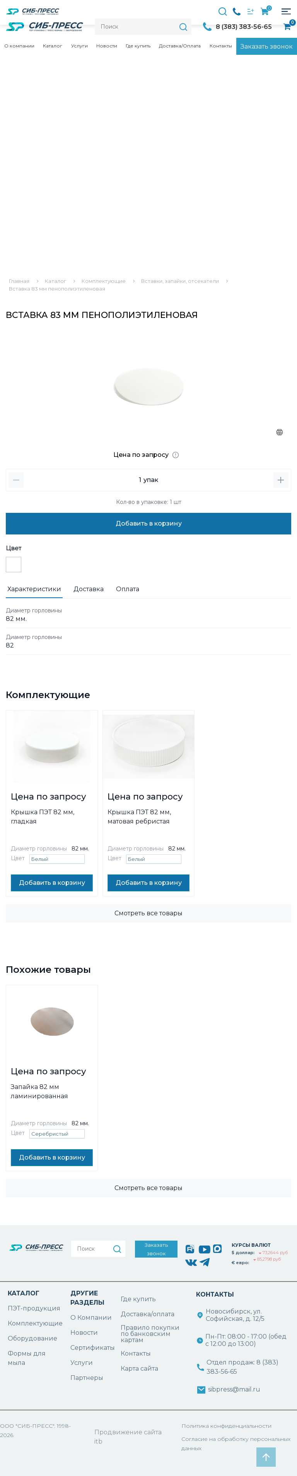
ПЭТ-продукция (34, 1308)
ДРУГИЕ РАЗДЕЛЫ (87, 1298)
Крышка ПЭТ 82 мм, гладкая (42, 816)
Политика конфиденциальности (226, 1425)
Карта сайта (139, 1368)
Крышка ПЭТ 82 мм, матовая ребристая (139, 816)
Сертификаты (92, 1347)
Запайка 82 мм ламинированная (39, 1091)
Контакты (221, 46)
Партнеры (86, 1377)
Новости (106, 46)
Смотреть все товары (148, 913)
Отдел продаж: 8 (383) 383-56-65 (242, 1367)
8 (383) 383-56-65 (244, 26)
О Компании (91, 1317)
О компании (19, 46)
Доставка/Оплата (180, 46)
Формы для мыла (27, 1358)
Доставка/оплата (147, 1314)
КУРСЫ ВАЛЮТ (251, 1245)
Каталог (52, 46)
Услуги (79, 46)
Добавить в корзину (149, 523)
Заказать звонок (267, 46)
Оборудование (32, 1338)
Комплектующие (48, 694)
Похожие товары (48, 969)
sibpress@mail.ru (234, 1389)
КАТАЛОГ (23, 1293)
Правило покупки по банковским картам (150, 1334)
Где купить (138, 46)
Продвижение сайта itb (128, 1437)
